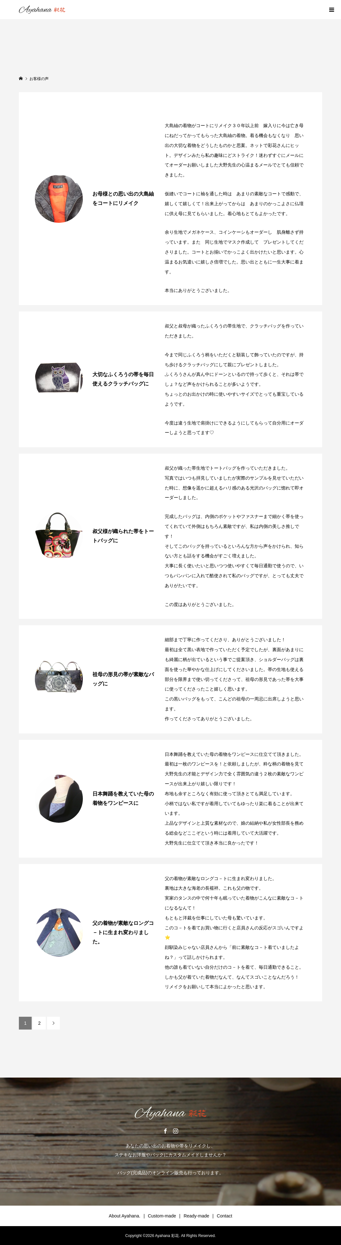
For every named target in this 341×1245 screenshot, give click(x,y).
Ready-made (196, 1215)
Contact (224, 1215)
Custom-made (162, 1215)
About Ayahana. (124, 1215)
